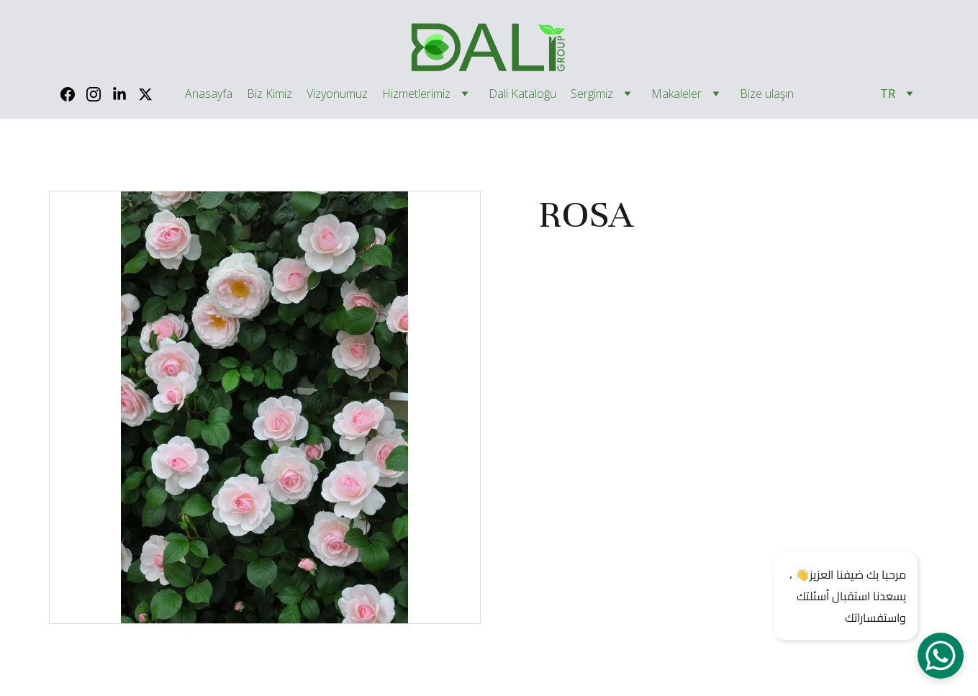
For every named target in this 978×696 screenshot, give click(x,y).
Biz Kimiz (269, 93)
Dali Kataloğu (522, 93)
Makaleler (676, 93)
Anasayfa (208, 93)
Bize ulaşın (767, 93)
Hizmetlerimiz (416, 93)
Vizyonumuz (337, 93)
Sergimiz (592, 93)
